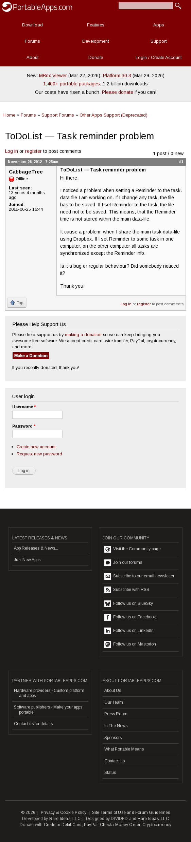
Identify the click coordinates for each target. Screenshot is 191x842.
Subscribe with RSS (126, 590)
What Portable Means (124, 749)
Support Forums (57, 115)
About (32, 57)
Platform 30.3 (117, 75)
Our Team (113, 702)
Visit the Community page (132, 549)
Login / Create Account (158, 57)
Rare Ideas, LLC (65, 818)
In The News (115, 725)
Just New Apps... (29, 559)
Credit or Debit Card (63, 824)
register (33, 151)
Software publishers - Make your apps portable (48, 709)
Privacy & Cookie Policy (64, 812)
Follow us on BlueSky (128, 603)
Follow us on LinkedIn (129, 631)
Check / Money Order (120, 824)
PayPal (91, 824)
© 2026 (28, 812)
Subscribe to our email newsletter (139, 576)
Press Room (115, 714)
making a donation (83, 334)
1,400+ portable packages (71, 83)
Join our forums (123, 562)
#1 (181, 162)
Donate (95, 57)
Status (110, 772)
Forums (32, 41)
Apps (158, 24)
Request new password (39, 453)
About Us (112, 690)
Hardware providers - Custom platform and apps (49, 693)
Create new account (36, 446)
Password (23, 426)
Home (9, 115)
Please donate (117, 92)
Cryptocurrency (156, 824)
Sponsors (113, 737)
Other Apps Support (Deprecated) (113, 115)
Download (32, 24)
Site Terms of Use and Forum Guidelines (131, 812)
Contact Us (114, 761)
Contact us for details (33, 723)
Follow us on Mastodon (130, 644)
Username (24, 407)
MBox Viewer (53, 75)
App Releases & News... (36, 548)
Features (95, 24)
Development (95, 41)
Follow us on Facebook (130, 617)
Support (159, 41)
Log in (11, 151)
